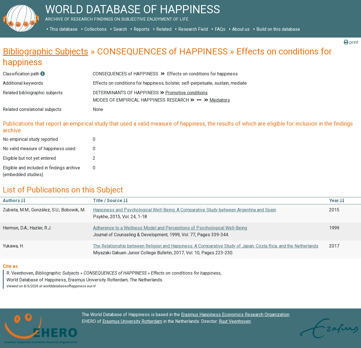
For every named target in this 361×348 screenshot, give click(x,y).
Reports (141, 29)
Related (163, 29)
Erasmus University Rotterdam (132, 321)
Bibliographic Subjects (45, 51)
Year (336, 200)
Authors (14, 200)
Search (120, 29)
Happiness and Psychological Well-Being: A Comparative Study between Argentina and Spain (184, 210)
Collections (95, 29)
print (351, 42)
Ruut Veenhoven (235, 321)
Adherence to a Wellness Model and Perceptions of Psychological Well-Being (170, 228)
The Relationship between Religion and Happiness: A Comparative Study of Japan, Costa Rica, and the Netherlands (205, 246)
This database (64, 29)
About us (241, 29)
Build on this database (278, 29)
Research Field (193, 29)
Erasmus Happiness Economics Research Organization (235, 314)
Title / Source (110, 200)
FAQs (220, 29)
